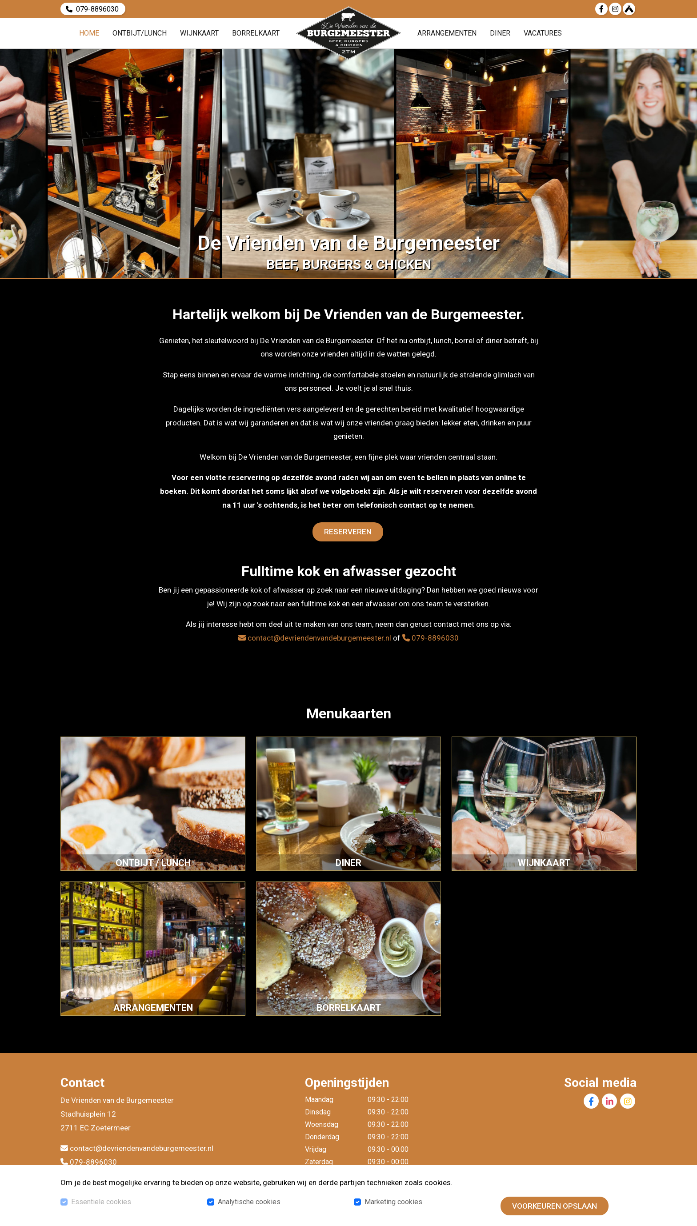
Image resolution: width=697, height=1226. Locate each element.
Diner (500, 33)
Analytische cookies (249, 1202)
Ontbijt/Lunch (139, 33)
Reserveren (348, 531)
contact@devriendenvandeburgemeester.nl (314, 637)
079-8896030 (97, 8)
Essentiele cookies (101, 1202)
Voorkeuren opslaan (554, 1206)
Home (89, 33)
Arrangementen (447, 33)
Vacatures (543, 33)
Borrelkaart (256, 33)
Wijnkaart (199, 33)
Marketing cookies (393, 1202)
